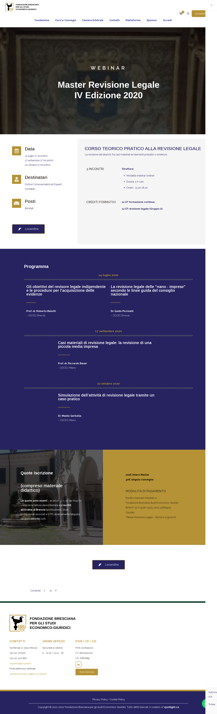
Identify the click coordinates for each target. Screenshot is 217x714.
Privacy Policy (100, 699)
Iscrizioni (201, 13)
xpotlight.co (171, 707)
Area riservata (86, 672)
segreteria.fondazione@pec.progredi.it (28, 674)
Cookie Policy (117, 699)
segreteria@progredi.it (20, 663)
